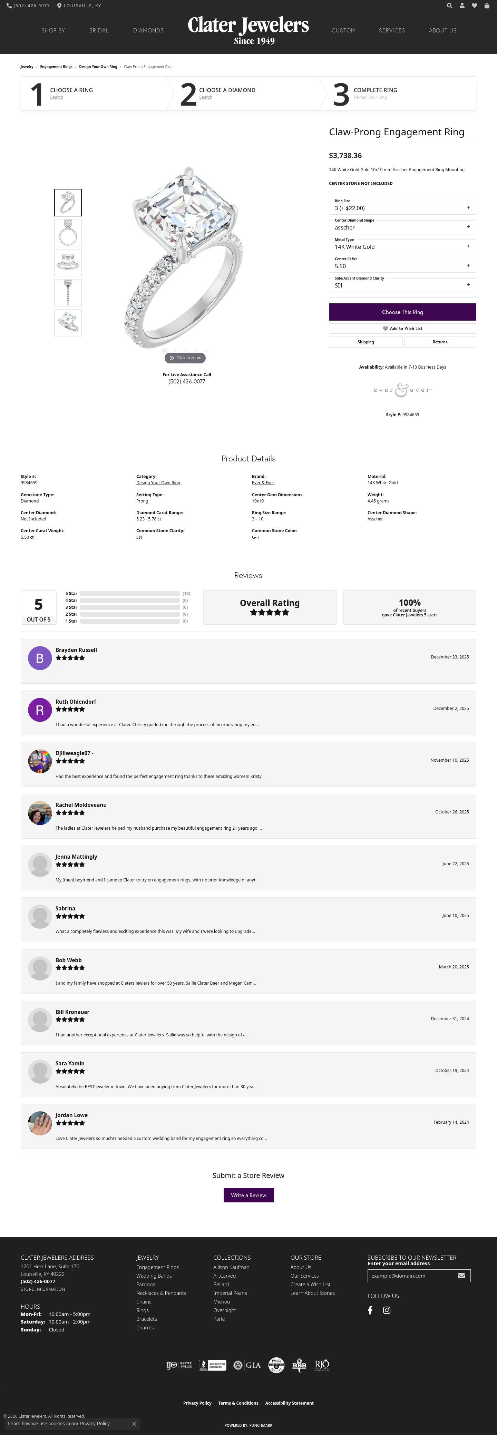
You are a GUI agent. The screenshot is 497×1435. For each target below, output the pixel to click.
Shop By (53, 30)
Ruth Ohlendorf (76, 701)
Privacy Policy (197, 1403)
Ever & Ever (263, 483)
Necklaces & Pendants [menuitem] (161, 1293)
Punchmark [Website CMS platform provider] (261, 1425)
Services (392, 30)
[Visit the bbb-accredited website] (212, 1365)
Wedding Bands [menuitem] (154, 1275)
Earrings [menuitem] (145, 1284)
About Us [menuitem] (301, 1267)
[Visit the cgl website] (276, 1365)
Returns (440, 341)
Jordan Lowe (72, 1115)
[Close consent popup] (134, 1424)
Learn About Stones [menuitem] (313, 1293)
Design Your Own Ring (98, 66)
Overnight (224, 1310)
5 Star (71, 593)
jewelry (27, 66)
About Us (443, 30)
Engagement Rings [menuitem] (157, 1267)
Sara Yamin (70, 1063)
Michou (221, 1301)
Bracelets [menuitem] (146, 1319)
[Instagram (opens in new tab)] (387, 1310)
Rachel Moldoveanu (81, 804)
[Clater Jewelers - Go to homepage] (248, 30)
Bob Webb (69, 960)
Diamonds (148, 30)
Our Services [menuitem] (305, 1275)
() (186, 593)
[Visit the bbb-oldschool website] (299, 1365)
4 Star (71, 600)
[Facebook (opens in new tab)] (370, 1310)
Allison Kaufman (231, 1267)
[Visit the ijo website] (179, 1365)
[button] (450, 6)
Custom (344, 30)
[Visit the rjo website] (322, 1365)
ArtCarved (224, 1275)
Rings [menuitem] (142, 1310)
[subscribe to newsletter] (461, 1276)
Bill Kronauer (72, 1011)
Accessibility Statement (289, 1403)
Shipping (366, 341)
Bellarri (221, 1284)
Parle (219, 1319)
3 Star (71, 607)
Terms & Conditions (238, 1403)
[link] (28, 6)
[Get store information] (43, 1289)
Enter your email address (399, 1263)
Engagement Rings (56, 66)
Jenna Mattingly (76, 856)
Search (57, 97)
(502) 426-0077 (186, 381)
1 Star (71, 621)
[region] (185, 262)
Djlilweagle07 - (75, 753)
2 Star (71, 614)
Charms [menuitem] (145, 1327)
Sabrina (65, 908)
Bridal (99, 30)
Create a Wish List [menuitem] (311, 1284)
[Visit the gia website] (247, 1365)
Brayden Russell (76, 649)
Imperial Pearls (230, 1293)
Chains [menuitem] (144, 1301)
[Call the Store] (38, 1281)
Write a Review (248, 1195)
